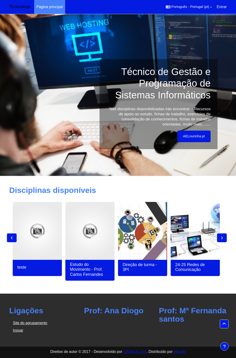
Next (222, 237)
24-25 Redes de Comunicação (190, 267)
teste (21, 267)
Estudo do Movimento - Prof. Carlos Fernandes (86, 269)
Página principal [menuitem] (49, 7)
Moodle (180, 352)
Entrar (222, 7)
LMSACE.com (134, 352)
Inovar (18, 330)
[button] (189, 7)
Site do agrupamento (30, 323)
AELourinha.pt (194, 136)
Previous (12, 237)
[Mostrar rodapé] (224, 346)
